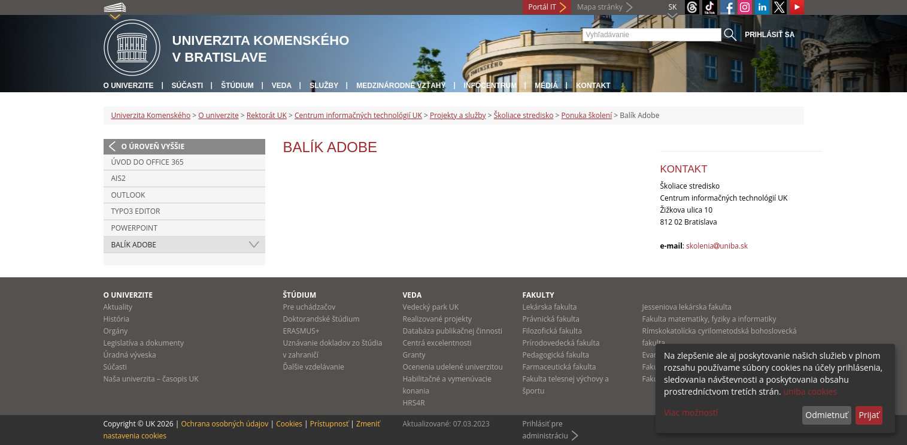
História (117, 319)
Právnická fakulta (551, 319)
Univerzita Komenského (151, 115)
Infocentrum (490, 85)
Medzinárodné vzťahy (400, 85)
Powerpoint (134, 228)
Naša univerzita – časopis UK (151, 379)
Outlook (128, 195)
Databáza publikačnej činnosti (453, 331)
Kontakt (593, 85)
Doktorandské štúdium (321, 319)
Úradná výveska (130, 355)
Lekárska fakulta (550, 307)
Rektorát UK (267, 115)
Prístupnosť (329, 424)
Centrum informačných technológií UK (358, 115)
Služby (324, 85)
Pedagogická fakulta (556, 355)
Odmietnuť (826, 414)
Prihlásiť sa (769, 35)
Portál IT (542, 7)
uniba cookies (810, 391)
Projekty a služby (458, 115)
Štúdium (237, 85)
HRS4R (414, 403)
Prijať (869, 414)
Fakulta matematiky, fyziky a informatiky (709, 319)
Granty (414, 355)
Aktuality (118, 307)
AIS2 (118, 178)
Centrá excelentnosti (437, 343)
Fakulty (538, 295)
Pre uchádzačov (309, 307)
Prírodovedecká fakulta (561, 343)
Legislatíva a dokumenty (144, 343)
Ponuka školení (587, 115)
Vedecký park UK (431, 307)
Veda (282, 85)
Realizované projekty (437, 319)
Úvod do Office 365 (147, 162)
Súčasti (188, 85)
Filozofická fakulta (553, 331)
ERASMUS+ (301, 331)
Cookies (289, 424)
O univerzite (129, 85)
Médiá (546, 85)
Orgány (116, 331)
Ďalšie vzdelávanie (313, 367)
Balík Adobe (133, 245)
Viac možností (691, 412)
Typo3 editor (135, 211)
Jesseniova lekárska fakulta (687, 307)
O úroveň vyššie (153, 146)
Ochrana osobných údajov (224, 424)
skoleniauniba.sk (717, 246)
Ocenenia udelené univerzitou (453, 367)
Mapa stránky (600, 7)
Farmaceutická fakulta (559, 367)
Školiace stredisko (524, 115)
